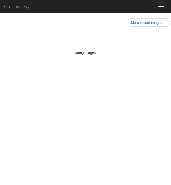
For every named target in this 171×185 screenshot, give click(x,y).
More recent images (149, 23)
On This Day (17, 6)
